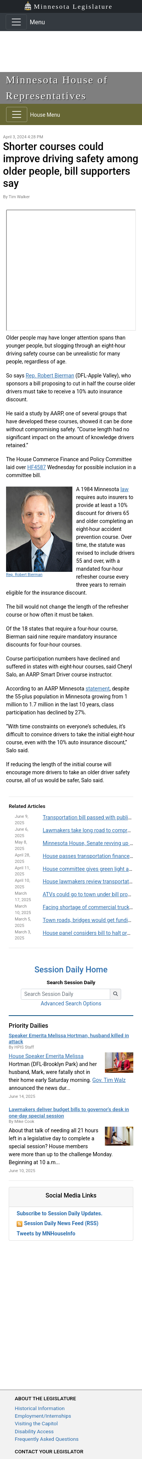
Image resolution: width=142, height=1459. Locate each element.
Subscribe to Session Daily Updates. (60, 1213)
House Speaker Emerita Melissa (46, 1056)
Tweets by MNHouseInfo (46, 1233)
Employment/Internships (43, 1416)
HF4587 (36, 467)
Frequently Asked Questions (47, 1439)
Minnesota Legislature (68, 6)
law (124, 489)
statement (97, 689)
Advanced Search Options (71, 1003)
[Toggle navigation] (16, 22)
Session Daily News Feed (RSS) (61, 1223)
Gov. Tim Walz (109, 1080)
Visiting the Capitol (36, 1423)
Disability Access (34, 1431)
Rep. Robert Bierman (50, 376)
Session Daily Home (71, 969)
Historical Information (40, 1408)
